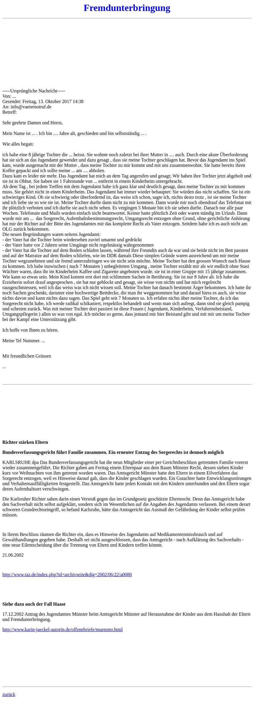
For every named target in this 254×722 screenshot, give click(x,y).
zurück (8, 694)
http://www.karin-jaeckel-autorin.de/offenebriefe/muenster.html (62, 629)
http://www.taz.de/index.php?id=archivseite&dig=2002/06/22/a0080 (67, 574)
